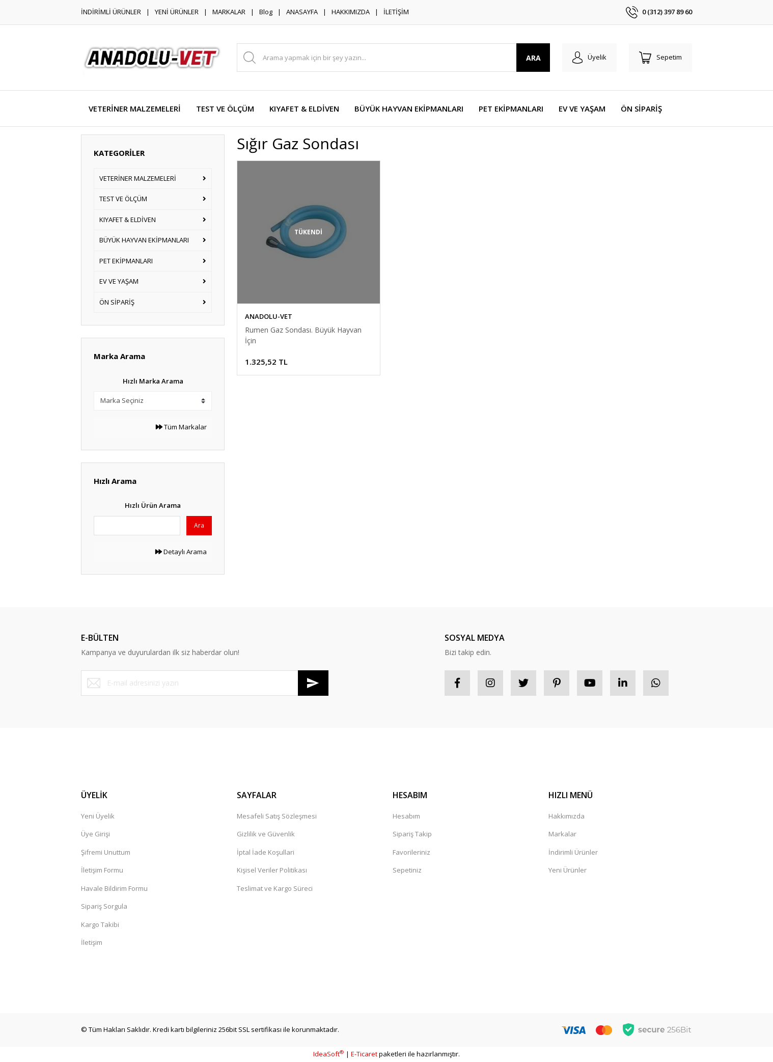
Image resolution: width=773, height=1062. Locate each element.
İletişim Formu (102, 870)
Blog (265, 11)
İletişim (91, 942)
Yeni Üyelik (98, 816)
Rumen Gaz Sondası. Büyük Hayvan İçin (303, 335)
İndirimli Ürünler (573, 852)
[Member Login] (589, 57)
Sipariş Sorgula (104, 906)
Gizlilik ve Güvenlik (266, 833)
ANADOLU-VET (268, 316)
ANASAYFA (302, 11)
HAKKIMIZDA (351, 11)
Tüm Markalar (181, 426)
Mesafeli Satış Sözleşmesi (277, 816)
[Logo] (153, 57)
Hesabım (406, 816)
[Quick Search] (137, 525)
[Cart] (660, 57)
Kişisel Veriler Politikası (272, 870)
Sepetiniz (407, 870)
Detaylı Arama (181, 551)
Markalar (562, 833)
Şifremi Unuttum (105, 852)
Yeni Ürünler (567, 870)
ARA (533, 58)
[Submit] (313, 683)
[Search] (393, 57)
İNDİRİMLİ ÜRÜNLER (111, 11)
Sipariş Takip (412, 833)
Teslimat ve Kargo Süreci (275, 888)
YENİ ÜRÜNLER (177, 11)
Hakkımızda (566, 816)
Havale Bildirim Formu (114, 888)
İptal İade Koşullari (265, 852)
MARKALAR (228, 11)
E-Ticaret (364, 1053)
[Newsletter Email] (204, 683)
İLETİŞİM (396, 11)
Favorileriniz (411, 852)
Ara (199, 525)
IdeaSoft (328, 1053)
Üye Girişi (95, 833)
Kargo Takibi (100, 924)
